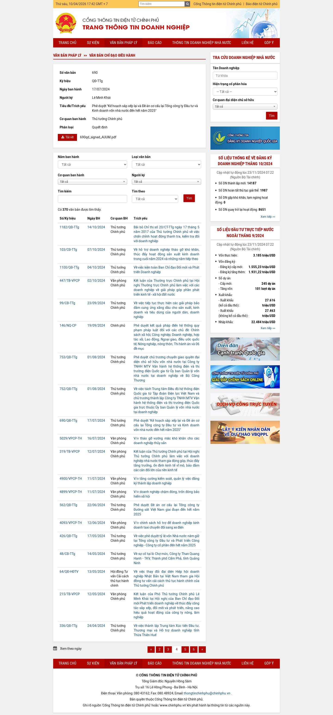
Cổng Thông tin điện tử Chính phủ (217, 4)
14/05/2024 (96, 554)
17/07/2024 (96, 421)
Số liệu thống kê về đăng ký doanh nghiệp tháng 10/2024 (245, 160)
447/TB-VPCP (70, 281)
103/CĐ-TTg (68, 250)
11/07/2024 (96, 479)
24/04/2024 (96, 626)
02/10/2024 (96, 281)
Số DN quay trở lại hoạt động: (242, 209)
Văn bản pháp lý (123, 42)
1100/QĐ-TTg (69, 267)
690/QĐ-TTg (68, 421)
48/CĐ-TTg (67, 554)
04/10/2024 (96, 267)
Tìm (189, 198)
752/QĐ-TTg (68, 389)
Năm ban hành (68, 157)
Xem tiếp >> (268, 216)
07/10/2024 (96, 250)
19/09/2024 (96, 326)
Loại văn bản (141, 157)
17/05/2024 (96, 536)
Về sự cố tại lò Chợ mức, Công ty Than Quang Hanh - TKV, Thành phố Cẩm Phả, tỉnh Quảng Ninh (166, 558)
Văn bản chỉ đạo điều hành (112, 55)
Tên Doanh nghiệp (226, 68)
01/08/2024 (96, 357)
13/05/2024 (96, 572)
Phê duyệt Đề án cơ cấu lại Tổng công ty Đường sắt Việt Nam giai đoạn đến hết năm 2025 (166, 509)
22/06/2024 (96, 505)
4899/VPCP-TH (71, 492)
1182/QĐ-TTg (69, 227)
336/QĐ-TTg (68, 626)
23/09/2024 (96, 303)
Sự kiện (93, 42)
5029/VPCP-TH (71, 438)
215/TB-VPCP (70, 594)
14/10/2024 (96, 227)
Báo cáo (155, 42)
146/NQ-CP (68, 326)
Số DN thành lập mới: (237, 183)
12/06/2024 (96, 523)
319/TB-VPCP (70, 452)
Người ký (138, 175)
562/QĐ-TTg (68, 505)
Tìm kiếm (64, 191)
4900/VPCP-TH (71, 479)
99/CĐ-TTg (67, 303)
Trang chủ (67, 42)
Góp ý (269, 42)
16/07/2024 (96, 438)
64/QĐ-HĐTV (69, 572)
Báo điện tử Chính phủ (262, 4)
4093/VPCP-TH (71, 523)
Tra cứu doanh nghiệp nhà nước (244, 57)
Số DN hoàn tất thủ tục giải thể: (243, 190)
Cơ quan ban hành (71, 175)
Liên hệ (248, 42)
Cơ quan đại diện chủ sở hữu (233, 100)
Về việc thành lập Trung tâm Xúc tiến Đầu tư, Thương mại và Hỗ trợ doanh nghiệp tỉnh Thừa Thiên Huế (166, 630)
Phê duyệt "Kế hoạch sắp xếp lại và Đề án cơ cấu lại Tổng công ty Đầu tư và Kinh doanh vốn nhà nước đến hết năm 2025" (166, 425)
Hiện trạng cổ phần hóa (230, 84)
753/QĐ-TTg (68, 357)
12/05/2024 (96, 594)
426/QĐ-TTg (68, 536)
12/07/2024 (96, 452)
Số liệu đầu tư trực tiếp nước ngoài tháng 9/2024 (245, 232)
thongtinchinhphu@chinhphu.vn (207, 693)
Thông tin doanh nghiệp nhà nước (201, 42)
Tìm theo (138, 191)
